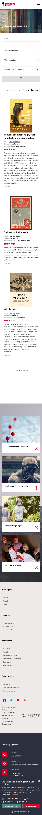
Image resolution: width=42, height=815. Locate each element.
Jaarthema (6, 684)
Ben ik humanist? (8, 623)
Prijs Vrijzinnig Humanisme (11, 659)
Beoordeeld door (14, 146)
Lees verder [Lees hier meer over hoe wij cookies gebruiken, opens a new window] (15, 794)
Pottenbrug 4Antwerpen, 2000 (17, 774)
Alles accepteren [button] (11, 806)
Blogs (4, 604)
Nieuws (5, 598)
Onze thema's (7, 630)
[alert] (21, 796)
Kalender (5, 601)
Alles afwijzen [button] (31, 806)
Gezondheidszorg (8, 691)
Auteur (12, 142)
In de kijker (6, 649)
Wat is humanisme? (9, 626)
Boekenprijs (6, 662)
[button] (21, 811)
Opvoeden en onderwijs (10, 687)
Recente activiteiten (9, 655)
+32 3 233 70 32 (16, 756)
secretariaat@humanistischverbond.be (24, 765)
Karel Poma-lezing (8, 665)
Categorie (11, 144)
